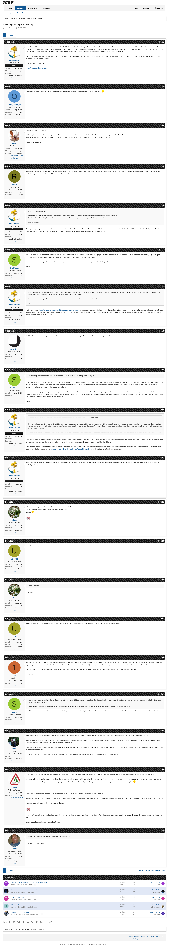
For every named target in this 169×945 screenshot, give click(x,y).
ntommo (157, 914)
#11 (162, 458)
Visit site (13, 78)
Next (11, 35)
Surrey (21, 194)
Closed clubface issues (18, 897)
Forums (20, 8)
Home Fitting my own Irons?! (21, 912)
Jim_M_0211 (15, 914)
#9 (163, 370)
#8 (163, 331)
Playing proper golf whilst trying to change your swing (29, 882)
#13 (162, 541)
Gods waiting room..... (15, 861)
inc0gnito (14, 892)
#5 (163, 205)
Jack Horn (14, 907)
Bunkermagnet (155, 907)
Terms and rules (134, 936)
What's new (32, 8)
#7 (163, 286)
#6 (163, 250)
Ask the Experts (31, 899)
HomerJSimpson (10, 28)
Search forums (22, 13)
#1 (163, 42)
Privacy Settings (133, 939)
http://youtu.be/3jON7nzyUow (36, 68)
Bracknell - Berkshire (16, 76)
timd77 (13, 885)
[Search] (159, 8)
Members (46, 8)
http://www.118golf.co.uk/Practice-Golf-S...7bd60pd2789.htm (72, 449)
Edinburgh (19, 114)
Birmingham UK (18, 759)
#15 (162, 619)
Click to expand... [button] (95, 418)
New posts (11, 13)
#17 (162, 694)
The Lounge (28, 885)
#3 (163, 125)
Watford (20, 569)
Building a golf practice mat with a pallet (24, 890)
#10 (162, 410)
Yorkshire (20, 153)
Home (10, 8)
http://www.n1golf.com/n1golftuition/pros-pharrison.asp (58, 310)
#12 (162, 502)
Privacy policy (145, 936)
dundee (20, 359)
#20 (162, 831)
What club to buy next (18, 905)
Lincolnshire (19, 530)
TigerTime (14, 899)
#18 (162, 731)
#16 (162, 657)
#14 (162, 580)
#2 (163, 86)
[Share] (159, 42)
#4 (163, 167)
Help (152, 936)
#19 (162, 769)
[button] (39, 8)
